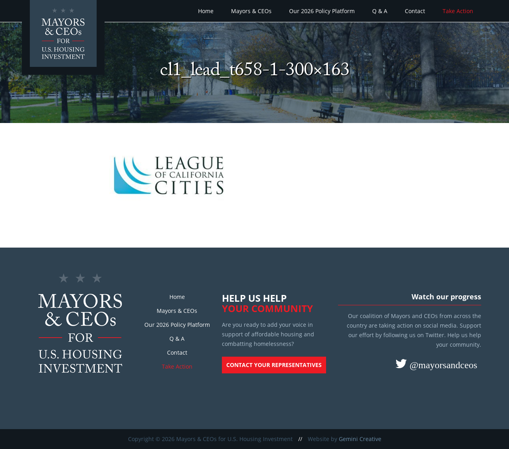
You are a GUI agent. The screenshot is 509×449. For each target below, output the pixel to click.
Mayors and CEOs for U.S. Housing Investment (64, 38)
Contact (415, 11)
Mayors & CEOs (251, 11)
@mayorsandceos (442, 364)
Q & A (379, 11)
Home (206, 11)
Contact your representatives (274, 365)
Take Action (458, 11)
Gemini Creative (360, 439)
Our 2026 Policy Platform (322, 11)
